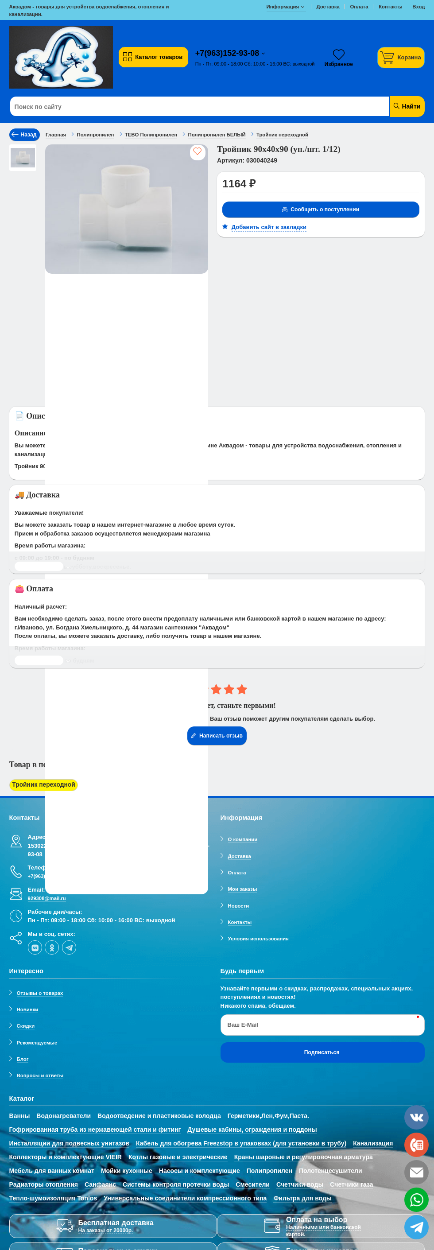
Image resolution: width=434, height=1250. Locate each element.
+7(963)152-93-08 (228, 53)
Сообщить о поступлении (320, 210)
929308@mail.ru (47, 897)
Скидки (26, 1024)
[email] (416, 1172)
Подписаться (322, 1051)
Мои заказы (242, 887)
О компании (243, 838)
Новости (238, 904)
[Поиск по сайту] (182, 107)
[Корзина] (401, 57)
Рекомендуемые (37, 1041)
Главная (56, 134)
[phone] (416, 1145)
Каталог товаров (152, 57)
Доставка (239, 854)
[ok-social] (52, 946)
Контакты (240, 920)
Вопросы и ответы (40, 1074)
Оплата (237, 870)
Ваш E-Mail (243, 1023)
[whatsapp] (416, 1200)
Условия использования (258, 937)
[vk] (35, 946)
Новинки (28, 1007)
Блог (23, 1057)
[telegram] (69, 946)
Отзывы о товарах (40, 991)
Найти (407, 106)
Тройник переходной (41, 784)
